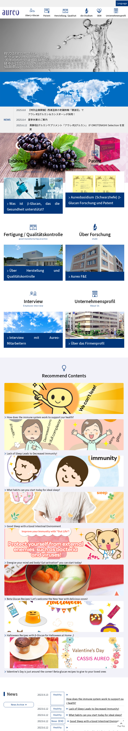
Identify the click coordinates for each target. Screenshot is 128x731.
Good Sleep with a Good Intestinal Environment (97, 721)
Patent (46, 12)
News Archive (17, 704)
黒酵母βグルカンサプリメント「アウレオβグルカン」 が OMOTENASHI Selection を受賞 (76, 127)
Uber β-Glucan (32, 12)
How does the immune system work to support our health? (95, 701)
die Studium (86, 12)
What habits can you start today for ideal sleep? (95, 715)
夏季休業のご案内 (37, 119)
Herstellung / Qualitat (65, 12)
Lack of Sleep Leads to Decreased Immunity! (94, 708)
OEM (99, 12)
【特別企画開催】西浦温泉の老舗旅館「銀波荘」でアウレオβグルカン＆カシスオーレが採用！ (56, 112)
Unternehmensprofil (116, 12)
